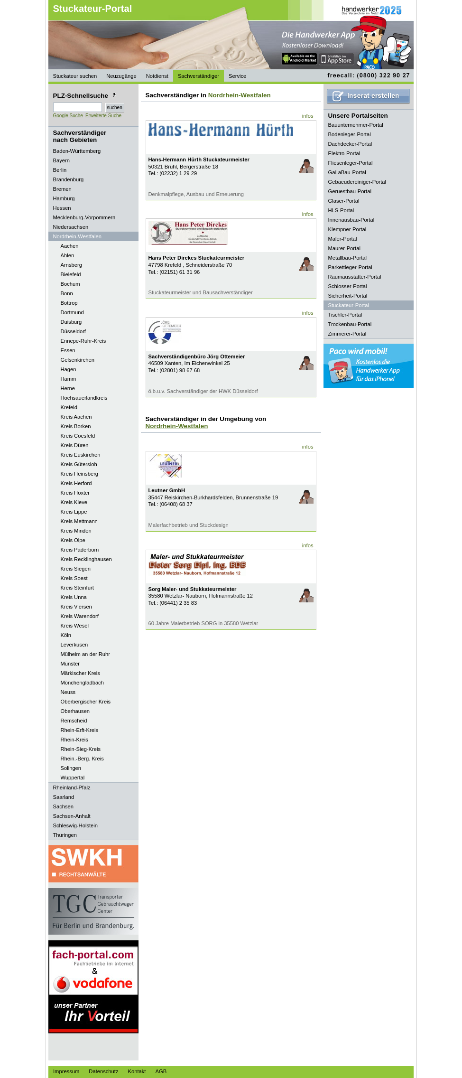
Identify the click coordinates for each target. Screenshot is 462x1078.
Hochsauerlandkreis (84, 398)
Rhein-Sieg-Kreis (81, 749)
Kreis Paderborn (80, 550)
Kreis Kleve (74, 502)
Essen (68, 350)
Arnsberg (71, 265)
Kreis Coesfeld (78, 436)
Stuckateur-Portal (92, 8)
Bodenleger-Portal (349, 134)
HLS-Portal (341, 210)
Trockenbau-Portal (350, 324)
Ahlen (67, 255)
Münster (70, 663)
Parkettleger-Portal (350, 267)
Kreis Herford (76, 483)
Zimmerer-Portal (347, 334)
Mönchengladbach (82, 682)
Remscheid (74, 720)
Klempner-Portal (347, 229)
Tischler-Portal (345, 315)
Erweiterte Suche (103, 115)
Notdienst (157, 76)
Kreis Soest (74, 578)
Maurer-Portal (344, 248)
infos (308, 116)
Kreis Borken (76, 426)
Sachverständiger (198, 76)
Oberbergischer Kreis (86, 701)
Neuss (68, 692)
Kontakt (137, 1071)
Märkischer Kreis (80, 673)
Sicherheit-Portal (348, 296)
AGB (160, 1071)
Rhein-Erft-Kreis (80, 730)
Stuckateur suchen (75, 76)
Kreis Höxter (75, 493)
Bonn (67, 293)
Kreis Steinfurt (77, 588)
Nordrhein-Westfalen (239, 95)
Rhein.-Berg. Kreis (82, 758)
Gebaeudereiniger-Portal (357, 182)
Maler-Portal (342, 239)
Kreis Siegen (76, 569)
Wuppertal (73, 777)
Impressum (66, 1071)
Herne (68, 388)
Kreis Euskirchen (81, 455)
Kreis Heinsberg (80, 474)
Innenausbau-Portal (351, 220)
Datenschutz (103, 1071)
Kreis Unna (74, 597)
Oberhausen (75, 711)
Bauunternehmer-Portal (355, 125)
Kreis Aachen (76, 417)
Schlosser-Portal (347, 286)
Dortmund (72, 312)
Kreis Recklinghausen (86, 559)
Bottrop (69, 303)
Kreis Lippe (74, 512)
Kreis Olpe (73, 540)
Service (237, 76)
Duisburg (71, 322)
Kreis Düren (75, 445)
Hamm (68, 379)
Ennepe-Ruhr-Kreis (83, 341)
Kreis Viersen (76, 606)
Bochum (70, 284)
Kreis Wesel (75, 625)
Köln (66, 635)
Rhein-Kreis (74, 739)
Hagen (68, 369)
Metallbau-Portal (347, 258)
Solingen (71, 768)
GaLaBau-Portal (347, 172)
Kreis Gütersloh (79, 464)
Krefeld (69, 407)
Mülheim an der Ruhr (85, 654)
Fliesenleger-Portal (350, 163)
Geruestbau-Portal (349, 191)
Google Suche (68, 115)
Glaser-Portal (344, 201)
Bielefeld (71, 274)
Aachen (70, 246)
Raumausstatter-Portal (354, 277)
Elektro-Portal (344, 153)
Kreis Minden (76, 531)
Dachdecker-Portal (350, 144)
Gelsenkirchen (78, 360)
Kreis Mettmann (79, 521)
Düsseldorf (73, 331)
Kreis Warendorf (80, 616)
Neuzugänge (121, 76)
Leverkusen (74, 644)
